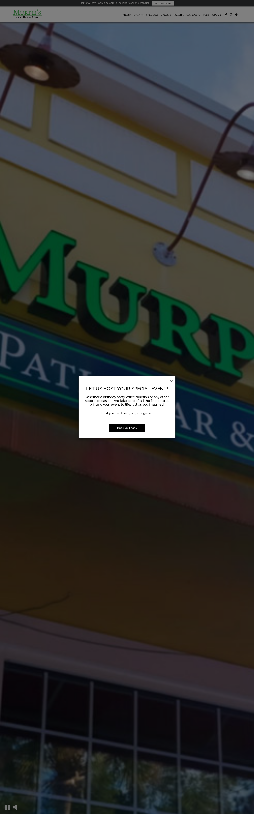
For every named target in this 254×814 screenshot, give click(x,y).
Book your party (127, 427)
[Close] (171, 381)
